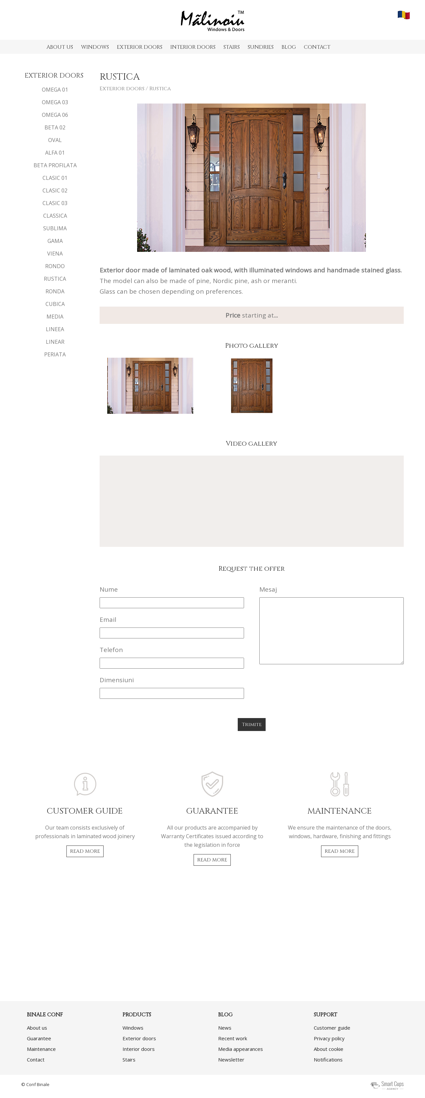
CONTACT (317, 47)
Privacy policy (329, 1038)
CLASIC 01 (54, 178)
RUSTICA (55, 278)
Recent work (232, 1038)
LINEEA (55, 329)
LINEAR (55, 341)
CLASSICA (55, 215)
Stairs (129, 1059)
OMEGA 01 (55, 89)
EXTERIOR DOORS (139, 47)
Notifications (328, 1059)
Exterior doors (122, 88)
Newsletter (231, 1059)
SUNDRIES (261, 47)
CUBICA (55, 304)
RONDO (55, 266)
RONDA (54, 291)
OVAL (55, 140)
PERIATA (55, 354)
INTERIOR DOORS (192, 47)
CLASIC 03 (54, 203)
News (224, 1027)
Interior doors (139, 1049)
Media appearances (240, 1049)
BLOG (289, 47)
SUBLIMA (55, 228)
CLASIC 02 (54, 190)
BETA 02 (54, 127)
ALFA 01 (55, 152)
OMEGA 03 (55, 102)
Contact (35, 1059)
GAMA (55, 241)
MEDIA (54, 316)
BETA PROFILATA (55, 165)
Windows (133, 1027)
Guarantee (39, 1038)
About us (37, 1027)
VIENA (55, 253)
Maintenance (41, 1049)
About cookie (328, 1049)
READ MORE (85, 851)
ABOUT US (59, 47)
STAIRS (231, 47)
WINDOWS (95, 47)
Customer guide (332, 1027)
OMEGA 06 (55, 114)
